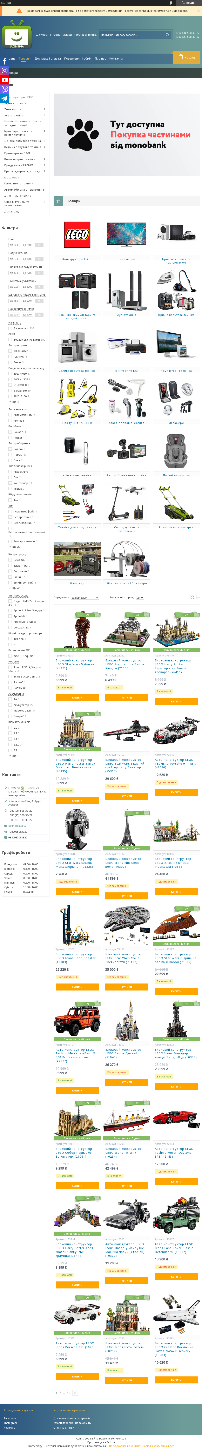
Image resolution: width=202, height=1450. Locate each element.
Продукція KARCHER (19, 165)
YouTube (9, 1427)
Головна (9, 58)
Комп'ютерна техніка (19, 159)
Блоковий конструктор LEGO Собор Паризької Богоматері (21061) (74, 1152)
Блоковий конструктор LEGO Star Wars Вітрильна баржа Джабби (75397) (175, 958)
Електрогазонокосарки (176, 527)
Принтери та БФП (17, 153)
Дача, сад (11, 211)
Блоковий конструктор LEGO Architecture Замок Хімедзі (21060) (124, 664)
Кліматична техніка (18, 183)
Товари (24, 58)
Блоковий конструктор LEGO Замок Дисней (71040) (123, 1053)
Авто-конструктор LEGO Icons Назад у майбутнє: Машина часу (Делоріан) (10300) (125, 1250)
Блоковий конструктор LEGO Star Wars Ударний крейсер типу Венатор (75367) (124, 765)
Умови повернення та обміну (72, 1423)
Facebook (10, 1418)
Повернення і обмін (78, 58)
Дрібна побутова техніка (22, 141)
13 (68, 1392)
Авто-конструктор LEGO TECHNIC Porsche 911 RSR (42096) (175, 763)
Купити (77, 697)
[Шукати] (167, 35)
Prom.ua (121, 1438)
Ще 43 (16, 588)
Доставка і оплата (48, 58)
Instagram (10, 1423)
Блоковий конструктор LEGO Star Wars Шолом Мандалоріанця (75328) (74, 863)
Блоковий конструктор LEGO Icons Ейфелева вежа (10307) (123, 863)
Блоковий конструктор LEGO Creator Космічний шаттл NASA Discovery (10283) (174, 1349)
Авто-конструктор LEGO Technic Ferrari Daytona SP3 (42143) (174, 1152)
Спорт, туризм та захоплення (16, 203)
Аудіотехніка (13, 115)
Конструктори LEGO (19, 97)
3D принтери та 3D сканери (127, 583)
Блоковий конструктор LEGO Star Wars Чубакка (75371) (75, 664)
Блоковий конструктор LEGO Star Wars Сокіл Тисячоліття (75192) (123, 958)
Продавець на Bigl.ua (101, 1442)
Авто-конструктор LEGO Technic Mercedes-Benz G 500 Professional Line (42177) (75, 1055)
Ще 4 (15, 401)
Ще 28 (16, 546)
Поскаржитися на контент (124, 1446)
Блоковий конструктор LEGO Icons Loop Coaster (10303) (76, 958)
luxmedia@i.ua (17, 826)
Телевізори (12, 109)
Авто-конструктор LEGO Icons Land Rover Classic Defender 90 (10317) (174, 1248)
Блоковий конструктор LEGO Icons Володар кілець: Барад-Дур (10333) (176, 1053)
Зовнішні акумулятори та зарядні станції (22, 123)
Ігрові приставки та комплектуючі (18, 133)
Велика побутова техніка (22, 147)
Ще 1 (15, 755)
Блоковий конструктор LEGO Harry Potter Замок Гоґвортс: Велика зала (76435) (75, 765)
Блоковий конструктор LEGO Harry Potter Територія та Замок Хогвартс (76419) (173, 666)
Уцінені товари (15, 103)
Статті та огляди (63, 1427)
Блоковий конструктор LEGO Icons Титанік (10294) (123, 1152)
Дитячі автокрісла (17, 195)
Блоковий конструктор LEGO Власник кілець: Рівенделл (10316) (173, 863)
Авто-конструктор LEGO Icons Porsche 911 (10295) (76, 1345)
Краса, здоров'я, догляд (22, 171)
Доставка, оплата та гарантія (71, 1418)
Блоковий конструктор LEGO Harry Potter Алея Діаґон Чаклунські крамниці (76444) (74, 1250)
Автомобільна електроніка (24, 189)
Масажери (12, 177)
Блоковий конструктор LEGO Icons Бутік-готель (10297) (125, 1347)
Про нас (100, 58)
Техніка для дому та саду (77, 527)
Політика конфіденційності (158, 1446)
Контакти (116, 58)
